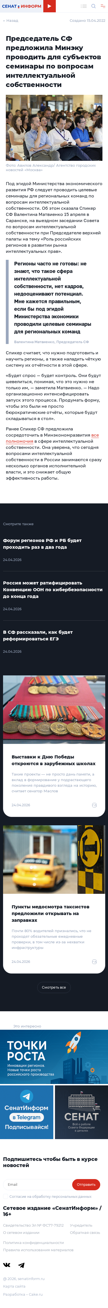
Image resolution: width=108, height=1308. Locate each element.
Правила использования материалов (38, 1250)
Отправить (86, 1184)
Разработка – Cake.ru (23, 1294)
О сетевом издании (21, 1232)
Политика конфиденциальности (33, 1242)
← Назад (10, 20)
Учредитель (81, 1225)
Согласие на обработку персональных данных (50, 1196)
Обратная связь (85, 1232)
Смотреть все (54, 987)
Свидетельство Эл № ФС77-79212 (33, 1225)
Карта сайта (14, 1286)
